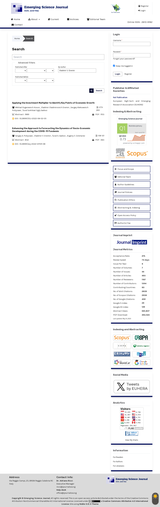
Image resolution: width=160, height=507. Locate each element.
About (33, 19)
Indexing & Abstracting (127, 111)
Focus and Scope (124, 169)
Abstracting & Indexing (127, 207)
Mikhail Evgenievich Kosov (27, 107)
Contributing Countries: (124, 287)
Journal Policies (123, 192)
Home (15, 19)
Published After (21, 67)
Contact (17, 24)
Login (142, 10)
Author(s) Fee (122, 223)
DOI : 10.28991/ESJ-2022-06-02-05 (30, 118)
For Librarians (118, 466)
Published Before (21, 77)
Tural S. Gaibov (59, 136)
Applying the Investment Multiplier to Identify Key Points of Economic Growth (53, 103)
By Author (62, 67)
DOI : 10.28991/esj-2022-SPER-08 (30, 144)
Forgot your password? (124, 58)
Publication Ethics (124, 200)
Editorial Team (96, 19)
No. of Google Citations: (124, 299)
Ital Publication (120, 97)
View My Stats (131, 440)
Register (143, 6)
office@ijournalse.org (66, 493)
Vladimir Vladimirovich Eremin (55, 107)
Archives (73, 19)
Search (99, 90)
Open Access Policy (125, 215)
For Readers (118, 457)
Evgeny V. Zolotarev (76, 136)
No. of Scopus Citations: (124, 295)
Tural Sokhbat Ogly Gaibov (34, 110)
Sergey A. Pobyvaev (24, 136)
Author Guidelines (124, 184)
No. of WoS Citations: (123, 291)
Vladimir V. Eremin (42, 136)
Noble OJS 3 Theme (88, 504)
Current (53, 19)
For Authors (118, 461)
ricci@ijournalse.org (65, 487)
